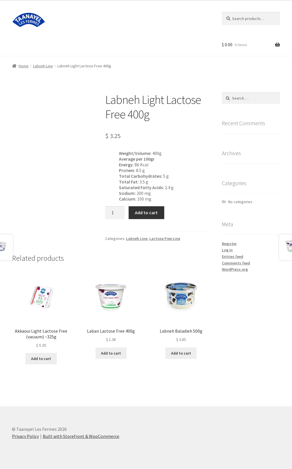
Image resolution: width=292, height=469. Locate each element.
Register (229, 243)
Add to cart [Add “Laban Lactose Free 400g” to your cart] (111, 353)
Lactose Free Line (164, 238)
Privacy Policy (25, 436)
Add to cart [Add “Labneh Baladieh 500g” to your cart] (181, 353)
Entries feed (232, 256)
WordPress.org (235, 269)
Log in (227, 249)
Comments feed (236, 263)
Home (24, 65)
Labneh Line (43, 65)
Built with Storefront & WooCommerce (81, 436)
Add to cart (146, 212)
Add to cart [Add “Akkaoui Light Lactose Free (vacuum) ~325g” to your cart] (41, 358)
